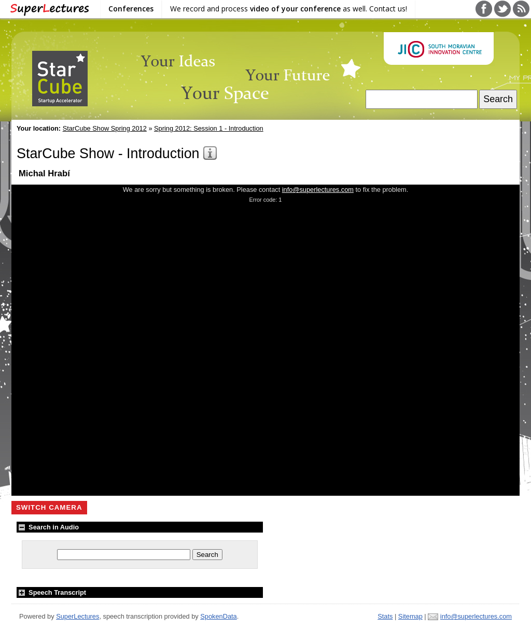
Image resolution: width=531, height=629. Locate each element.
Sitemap (410, 616)
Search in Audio (48, 527)
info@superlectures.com (318, 189)
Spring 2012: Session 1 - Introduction (208, 128)
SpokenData (218, 616)
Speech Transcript (51, 592)
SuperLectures (77, 616)
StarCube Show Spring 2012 (105, 128)
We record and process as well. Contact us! (288, 8)
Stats (385, 616)
